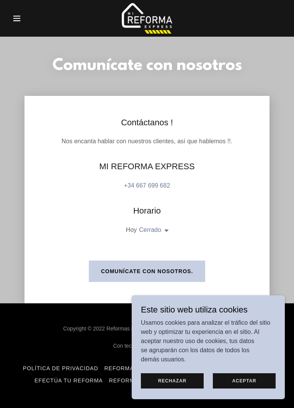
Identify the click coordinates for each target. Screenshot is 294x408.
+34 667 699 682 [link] (147, 185)
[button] (30, 18)
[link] (147, 18)
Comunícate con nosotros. (147, 271)
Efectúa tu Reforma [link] (68, 380)
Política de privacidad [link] (60, 368)
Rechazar (172, 380)
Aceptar (244, 380)
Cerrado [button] (150, 230)
